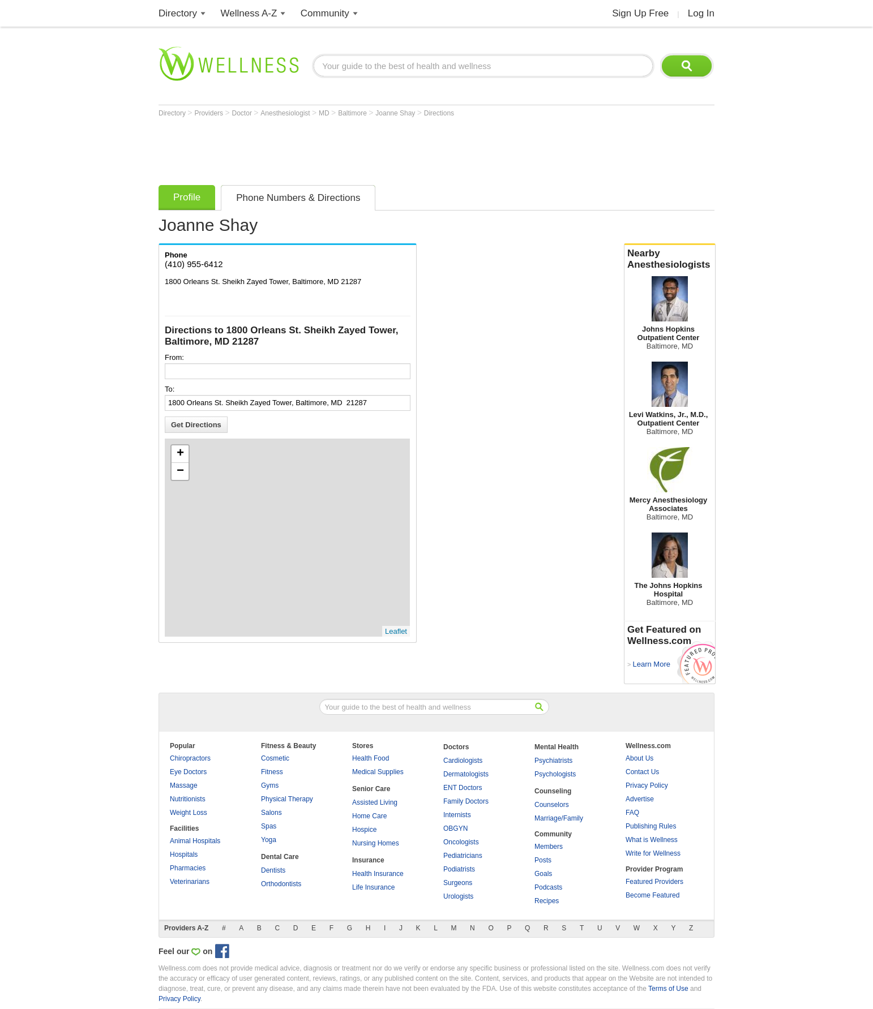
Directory (178, 13)
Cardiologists (462, 761)
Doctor (243, 113)
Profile (186, 197)
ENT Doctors (462, 788)
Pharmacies (188, 868)
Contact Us (642, 772)
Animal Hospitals (195, 841)
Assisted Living (374, 802)
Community (325, 13)
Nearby (669, 259)
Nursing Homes (375, 843)
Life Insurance (373, 887)
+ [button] (180, 453)
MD (325, 113)
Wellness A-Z (249, 13)
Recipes (546, 901)
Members (548, 847)
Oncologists (461, 842)
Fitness (272, 772)
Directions (439, 113)
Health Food (370, 758)
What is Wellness (652, 840)
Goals (543, 874)
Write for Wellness (653, 853)
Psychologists (555, 774)
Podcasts (548, 887)
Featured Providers (654, 882)
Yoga (268, 840)
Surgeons (457, 883)
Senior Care (371, 789)
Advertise (640, 799)
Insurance (368, 860)
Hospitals (184, 854)
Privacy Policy (647, 785)
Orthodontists (281, 884)
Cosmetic (275, 758)
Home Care (369, 816)
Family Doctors (466, 801)
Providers (209, 113)
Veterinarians (189, 882)
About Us (639, 758)
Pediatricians (462, 856)
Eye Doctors (188, 772)
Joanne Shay (396, 113)
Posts (542, 860)
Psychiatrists (553, 761)
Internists (457, 815)
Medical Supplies (378, 772)
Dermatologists (466, 774)
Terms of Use (668, 989)
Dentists (273, 870)
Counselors (551, 805)
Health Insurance (378, 874)
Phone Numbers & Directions (298, 197)
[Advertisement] (365, 148)
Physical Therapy (287, 799)
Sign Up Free (640, 13)
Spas (268, 826)
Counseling (552, 791)
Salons (271, 813)
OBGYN (455, 828)
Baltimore (353, 113)
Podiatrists (459, 869)
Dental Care (280, 857)
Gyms (270, 785)
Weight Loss (188, 813)
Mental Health (556, 747)
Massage (184, 785)
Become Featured (652, 895)
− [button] (180, 471)
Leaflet (396, 631)
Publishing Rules (651, 826)
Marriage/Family (558, 818)
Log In (701, 13)
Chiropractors (190, 758)
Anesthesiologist (286, 113)
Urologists (458, 896)
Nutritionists (188, 799)
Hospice (364, 830)
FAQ (632, 813)
